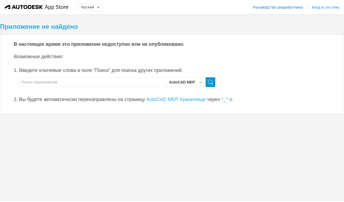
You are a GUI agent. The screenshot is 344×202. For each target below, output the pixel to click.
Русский (90, 7)
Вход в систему (326, 7)
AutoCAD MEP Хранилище (176, 99)
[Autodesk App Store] (36, 7)
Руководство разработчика (278, 7)
